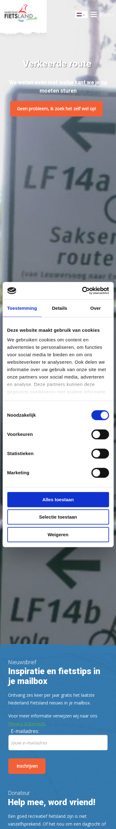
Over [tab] (95, 308)
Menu (106, 14)
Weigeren (58, 534)
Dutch (82, 15)
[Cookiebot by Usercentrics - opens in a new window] (82, 291)
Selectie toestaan (58, 517)
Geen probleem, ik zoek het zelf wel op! (56, 109)
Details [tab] (59, 308)
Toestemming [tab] (22, 308)
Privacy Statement (26, 723)
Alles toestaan (58, 499)
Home (23, 14)
